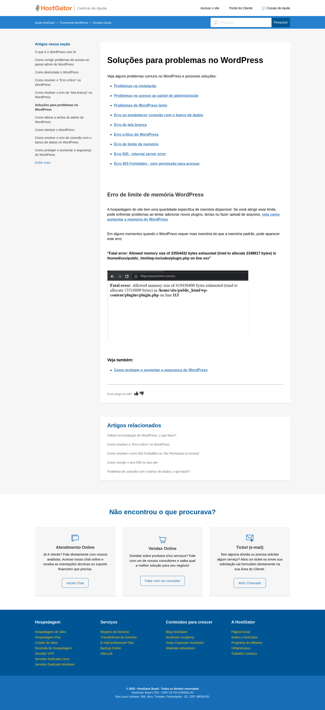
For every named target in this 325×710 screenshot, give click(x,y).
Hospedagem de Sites (50, 632)
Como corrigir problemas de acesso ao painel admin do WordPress (62, 62)
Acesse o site (209, 8)
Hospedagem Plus (48, 637)
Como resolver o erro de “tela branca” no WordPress (63, 95)
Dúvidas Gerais (102, 22)
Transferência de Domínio (118, 637)
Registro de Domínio (114, 632)
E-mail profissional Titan (117, 643)
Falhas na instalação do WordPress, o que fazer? (141, 435)
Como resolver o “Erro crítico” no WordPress (58, 82)
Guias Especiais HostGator (185, 643)
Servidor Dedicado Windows (55, 664)
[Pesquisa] (250, 22)
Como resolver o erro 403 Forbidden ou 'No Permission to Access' (153, 453)
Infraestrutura (240, 648)
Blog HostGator (177, 632)
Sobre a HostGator (244, 637)
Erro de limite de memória (136, 144)
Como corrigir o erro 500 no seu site (132, 462)
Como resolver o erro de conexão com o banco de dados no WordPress (63, 140)
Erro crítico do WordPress (136, 134)
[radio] (136, 393)
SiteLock (106, 653)
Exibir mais (42, 162)
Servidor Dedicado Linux (52, 659)
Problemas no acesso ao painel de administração (156, 96)
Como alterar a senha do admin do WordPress (59, 120)
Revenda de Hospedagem (53, 648)
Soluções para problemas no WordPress (56, 107)
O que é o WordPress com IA (55, 52)
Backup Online (110, 648)
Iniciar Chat (75, 583)
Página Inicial (240, 632)
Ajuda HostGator (45, 22)
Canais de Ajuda (276, 8)
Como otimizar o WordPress (54, 130)
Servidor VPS (44, 653)
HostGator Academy (180, 637)
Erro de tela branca (130, 125)
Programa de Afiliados (246, 643)
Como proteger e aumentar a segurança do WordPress (63, 152)
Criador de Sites (46, 643)
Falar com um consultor (162, 581)
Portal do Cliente (241, 8)
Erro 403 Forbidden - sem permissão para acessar (157, 164)
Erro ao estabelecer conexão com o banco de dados (158, 115)
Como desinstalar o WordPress (57, 72)
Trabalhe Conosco (244, 653)
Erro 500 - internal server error (140, 154)
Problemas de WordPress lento (140, 105)
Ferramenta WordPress (74, 22)
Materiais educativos (180, 648)
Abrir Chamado (249, 583)
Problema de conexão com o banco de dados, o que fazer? (148, 471)
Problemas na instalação (135, 86)
